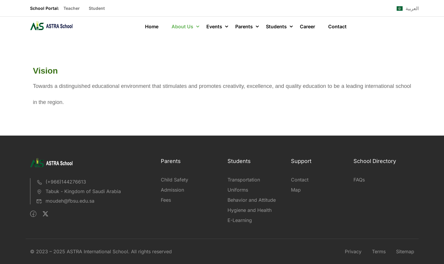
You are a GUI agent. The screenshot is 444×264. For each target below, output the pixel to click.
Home (151, 26)
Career (307, 26)
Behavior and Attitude (252, 200)
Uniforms (238, 190)
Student (97, 8)
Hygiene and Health (250, 210)
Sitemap (405, 251)
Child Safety (174, 180)
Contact (337, 26)
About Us (182, 26)
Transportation (244, 180)
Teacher (71, 8)
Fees (166, 200)
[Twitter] (45, 214)
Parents (244, 26)
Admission (172, 190)
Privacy (353, 251)
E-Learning (240, 220)
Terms (379, 251)
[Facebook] (33, 214)
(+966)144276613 (61, 182)
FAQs (359, 180)
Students (276, 26)
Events (214, 26)
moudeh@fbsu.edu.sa (65, 201)
